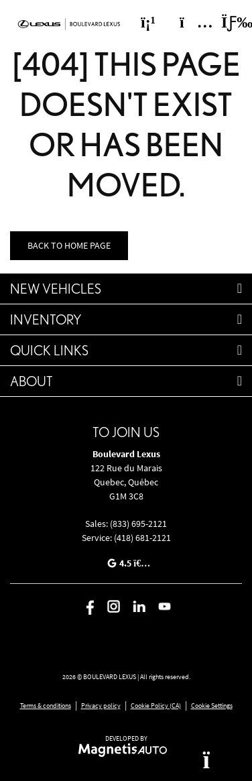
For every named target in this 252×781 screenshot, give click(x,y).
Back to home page (69, 245)
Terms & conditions (45, 705)
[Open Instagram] (113, 606)
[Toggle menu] (225, 22)
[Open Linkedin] (139, 606)
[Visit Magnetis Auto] (126, 749)
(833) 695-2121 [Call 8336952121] (138, 524)
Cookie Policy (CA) (156, 705)
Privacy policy (101, 705)
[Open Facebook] (88, 606)
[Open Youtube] (164, 606)
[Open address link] (126, 482)
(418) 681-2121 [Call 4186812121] (142, 538)
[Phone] (148, 22)
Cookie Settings (212, 705)
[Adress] (189, 22)
